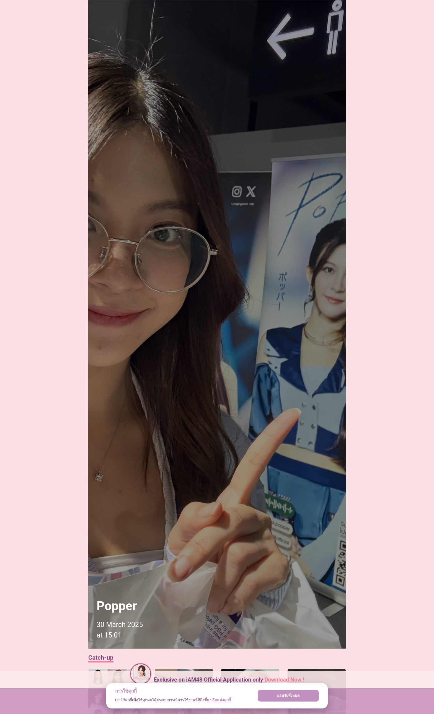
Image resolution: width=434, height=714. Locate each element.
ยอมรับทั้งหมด (288, 695)
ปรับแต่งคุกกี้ (221, 700)
